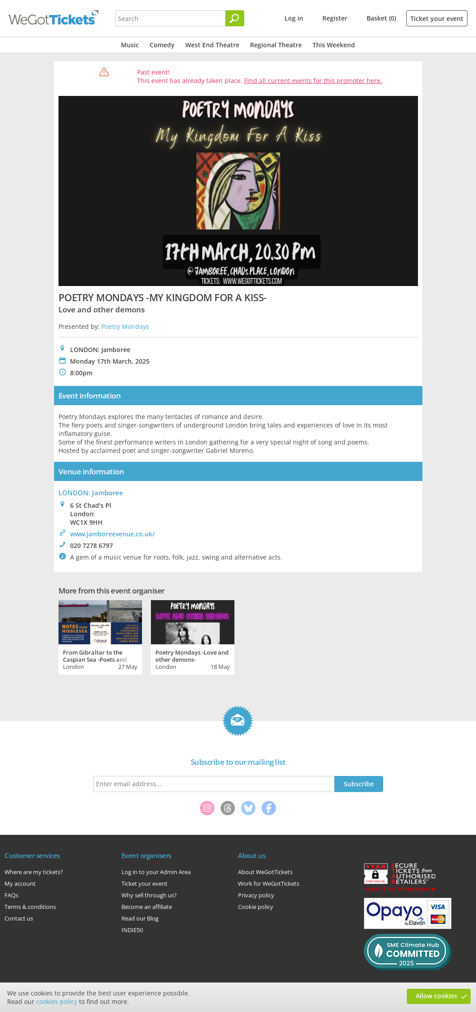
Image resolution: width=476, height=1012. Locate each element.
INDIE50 (132, 930)
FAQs (11, 895)
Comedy (162, 45)
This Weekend (334, 45)
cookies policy (56, 1001)
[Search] (234, 18)
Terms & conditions (30, 907)
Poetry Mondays (125, 326)
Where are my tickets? (33, 872)
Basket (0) (381, 18)
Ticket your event (436, 18)
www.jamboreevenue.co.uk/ (112, 534)
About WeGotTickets (265, 872)
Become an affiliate (146, 907)
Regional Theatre (276, 45)
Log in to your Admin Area (156, 872)
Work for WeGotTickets (268, 883)
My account (20, 883)
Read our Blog (140, 918)
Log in (293, 18)
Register (334, 18)
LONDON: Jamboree (90, 492)
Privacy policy (256, 895)
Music (130, 45)
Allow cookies (436, 995)
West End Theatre (212, 45)
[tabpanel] (100, 636)
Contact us (18, 918)
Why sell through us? (149, 895)
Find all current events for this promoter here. (313, 80)
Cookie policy (255, 907)
